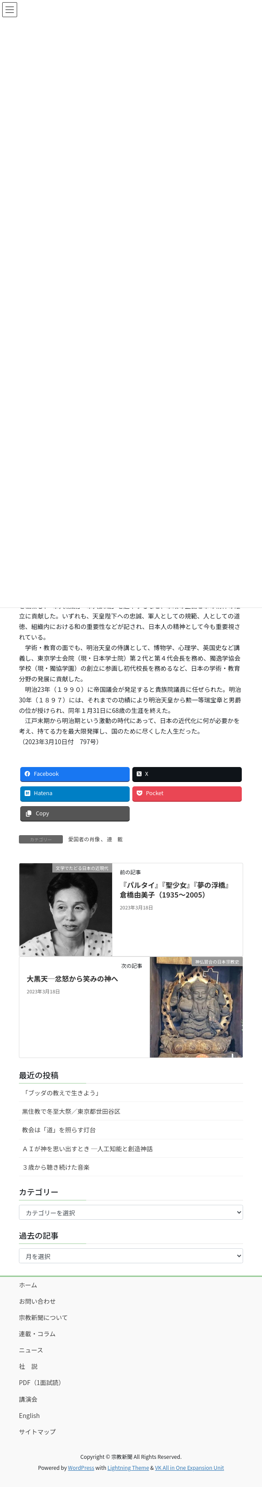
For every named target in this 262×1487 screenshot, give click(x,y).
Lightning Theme (128, 1467)
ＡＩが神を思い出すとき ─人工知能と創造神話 (87, 1148)
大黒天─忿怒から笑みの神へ (72, 978)
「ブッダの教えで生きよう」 (62, 1092)
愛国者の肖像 (84, 839)
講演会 (28, 1399)
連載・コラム (37, 1333)
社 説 (28, 1366)
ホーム (28, 1284)
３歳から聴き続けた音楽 (56, 1167)
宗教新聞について (43, 1317)
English (29, 1415)
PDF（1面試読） (42, 1382)
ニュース (31, 1349)
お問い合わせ (37, 1301)
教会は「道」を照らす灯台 (59, 1129)
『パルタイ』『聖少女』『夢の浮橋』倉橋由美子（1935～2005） (176, 890)
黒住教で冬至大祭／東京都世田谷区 (71, 1111)
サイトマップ (37, 1431)
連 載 (115, 839)
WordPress (81, 1467)
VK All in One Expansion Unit (189, 1467)
